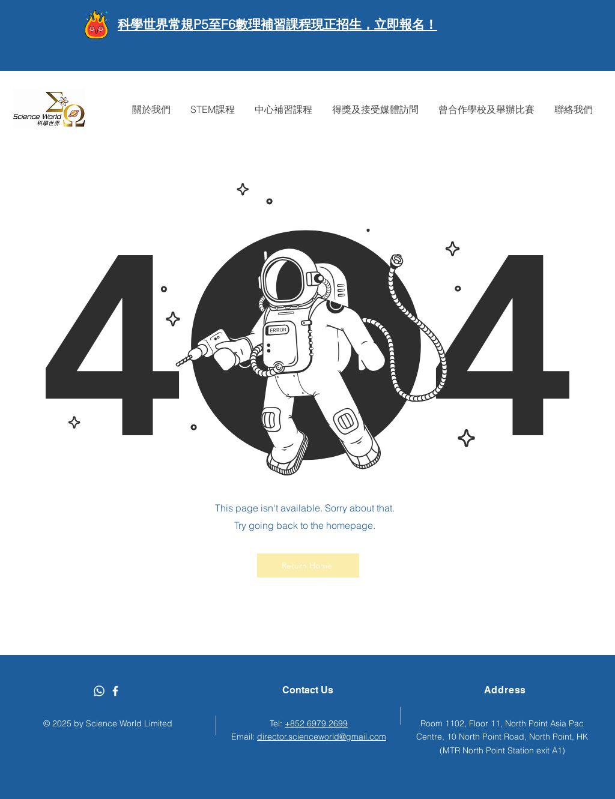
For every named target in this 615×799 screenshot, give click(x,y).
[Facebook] (115, 691)
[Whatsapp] (99, 691)
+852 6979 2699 (316, 723)
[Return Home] (308, 565)
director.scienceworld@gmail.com (321, 736)
